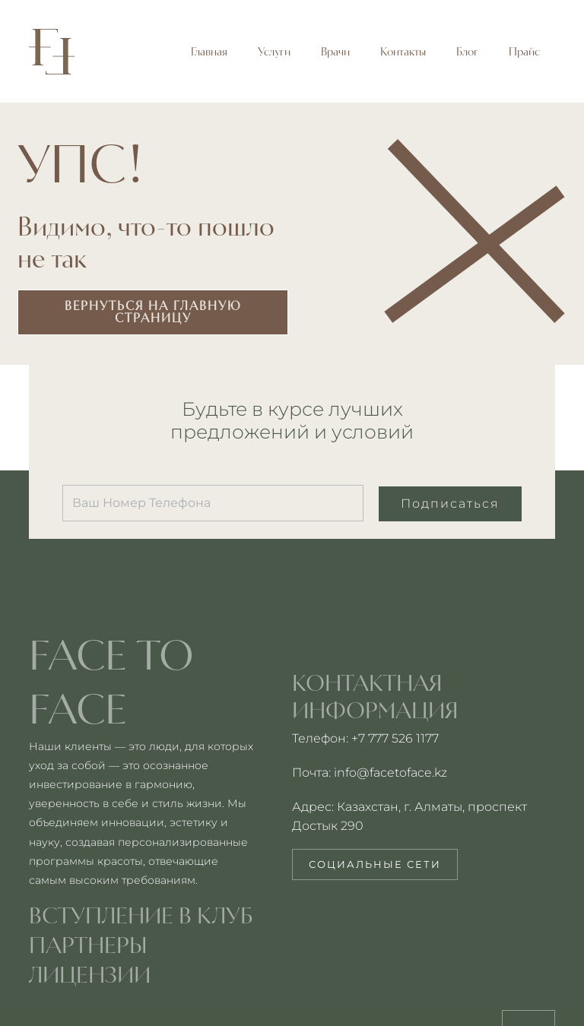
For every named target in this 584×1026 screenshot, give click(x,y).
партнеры (88, 944)
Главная (209, 52)
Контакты (403, 52)
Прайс (524, 52)
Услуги (274, 52)
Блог (467, 52)
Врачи (335, 52)
